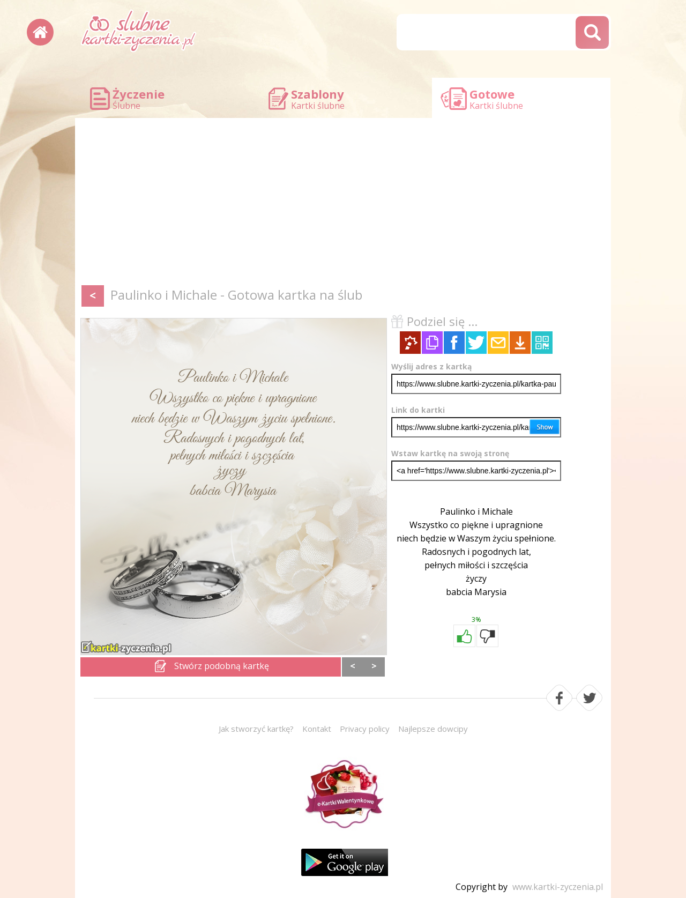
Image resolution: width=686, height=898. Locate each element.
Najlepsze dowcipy (433, 728)
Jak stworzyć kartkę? (256, 728)
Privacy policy (365, 728)
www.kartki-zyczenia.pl (557, 887)
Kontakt (316, 728)
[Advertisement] (343, 204)
